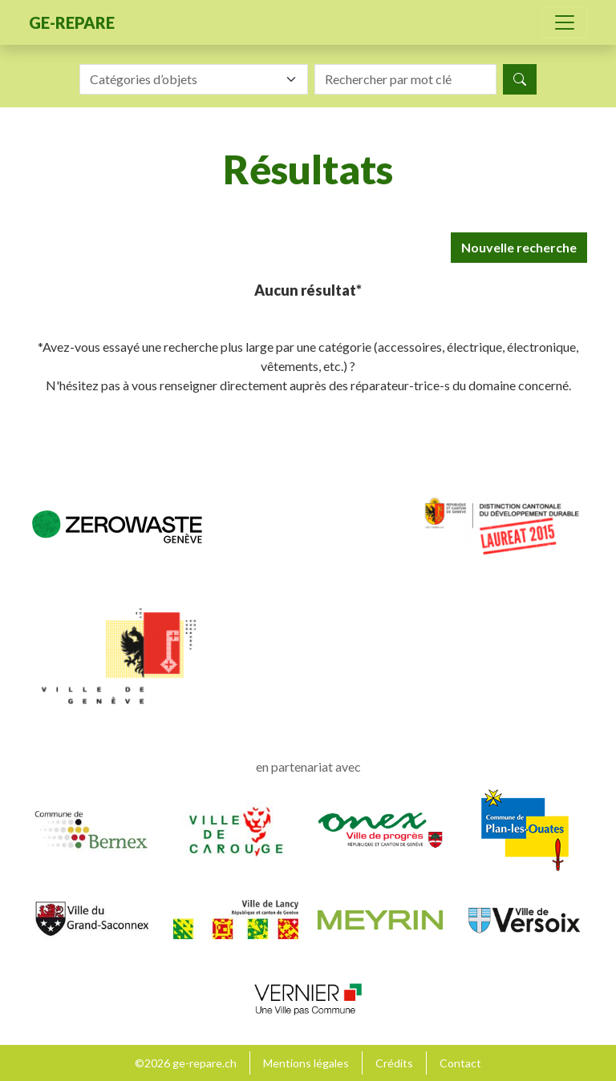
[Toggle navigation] (564, 22)
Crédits (394, 1063)
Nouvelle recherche (519, 247)
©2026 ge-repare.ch (186, 1063)
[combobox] (193, 79)
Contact (460, 1063)
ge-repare (72, 22)
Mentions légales (306, 1063)
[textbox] (184, 79)
